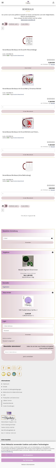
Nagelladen (6, 287)
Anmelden (28, 242)
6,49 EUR (28, 314)
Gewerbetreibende (8, 403)
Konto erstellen (7, 338)
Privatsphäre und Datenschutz (11, 398)
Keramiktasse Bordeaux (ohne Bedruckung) (17, 175)
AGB (4, 395)
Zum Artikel (28, 68)
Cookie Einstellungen (8, 406)
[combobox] (14, 24)
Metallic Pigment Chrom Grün (28, 270)
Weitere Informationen (28, 464)
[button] (3, 24)
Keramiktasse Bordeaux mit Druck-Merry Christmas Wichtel (22, 89)
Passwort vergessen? (9, 341)
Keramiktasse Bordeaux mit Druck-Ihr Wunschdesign (20, 50)
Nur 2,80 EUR (28, 274)
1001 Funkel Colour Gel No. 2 (28, 310)
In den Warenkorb (28, 111)
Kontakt (5, 386)
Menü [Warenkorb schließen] (3, 2)
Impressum (6, 384)
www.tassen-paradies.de (28, 20)
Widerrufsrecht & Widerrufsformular (12, 392)
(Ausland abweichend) (18, 55)
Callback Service (7, 400)
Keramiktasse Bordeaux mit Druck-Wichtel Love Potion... (21, 132)
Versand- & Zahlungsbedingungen (12, 389)
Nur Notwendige (28, 460)
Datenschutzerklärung (7, 451)
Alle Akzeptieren (28, 455)
